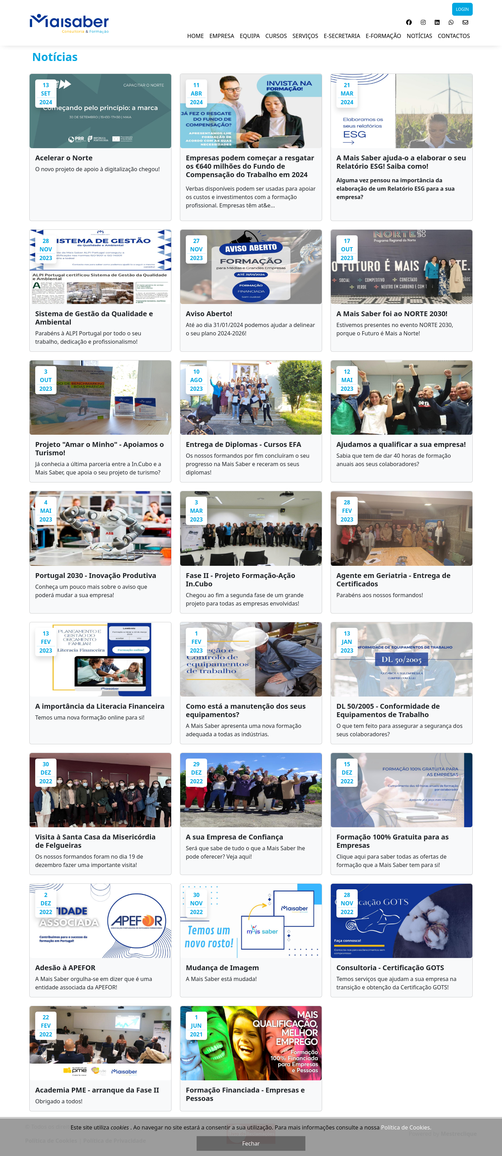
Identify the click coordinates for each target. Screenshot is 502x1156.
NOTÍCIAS (419, 36)
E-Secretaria (342, 36)
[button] (409, 22)
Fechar (251, 1143)
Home (195, 36)
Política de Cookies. (406, 1127)
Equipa (250, 36)
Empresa (222, 36)
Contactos (454, 36)
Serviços (305, 36)
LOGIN (462, 9)
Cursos (276, 36)
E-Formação (383, 36)
